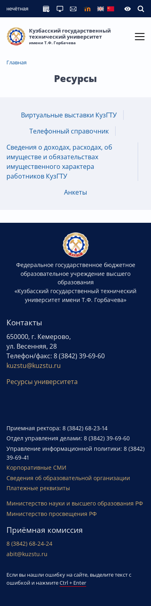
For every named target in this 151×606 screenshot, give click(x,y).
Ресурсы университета (42, 381)
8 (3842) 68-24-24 (29, 543)
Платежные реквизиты (38, 488)
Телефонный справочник (69, 131)
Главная (16, 62)
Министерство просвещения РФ (51, 514)
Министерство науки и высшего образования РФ (74, 503)
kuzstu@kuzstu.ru (33, 365)
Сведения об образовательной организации (68, 478)
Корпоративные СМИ (36, 467)
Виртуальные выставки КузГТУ (69, 115)
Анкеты (75, 192)
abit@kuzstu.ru (27, 554)
